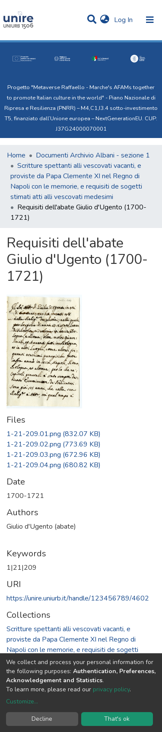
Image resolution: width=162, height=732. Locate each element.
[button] (104, 20)
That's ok (117, 719)
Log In (124, 20)
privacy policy (111, 689)
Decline (42, 719)
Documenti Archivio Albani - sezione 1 (93, 155)
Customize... (22, 701)
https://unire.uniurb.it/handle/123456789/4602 (77, 598)
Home (16, 155)
